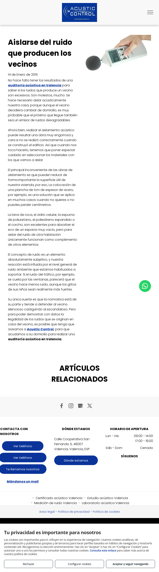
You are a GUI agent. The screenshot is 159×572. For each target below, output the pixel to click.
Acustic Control (40, 329)
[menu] (150, 12)
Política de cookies (106, 512)
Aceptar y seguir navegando (130, 564)
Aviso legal (47, 512)
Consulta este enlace (103, 550)
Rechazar (28, 564)
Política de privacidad (73, 512)
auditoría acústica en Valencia (34, 85)
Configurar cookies (79, 564)
